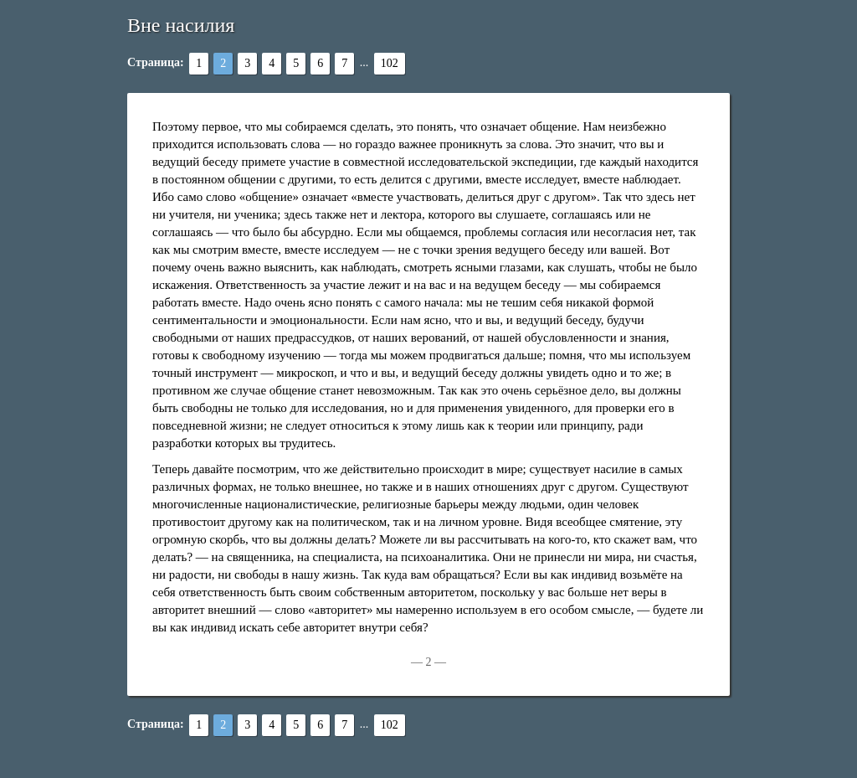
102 (389, 63)
